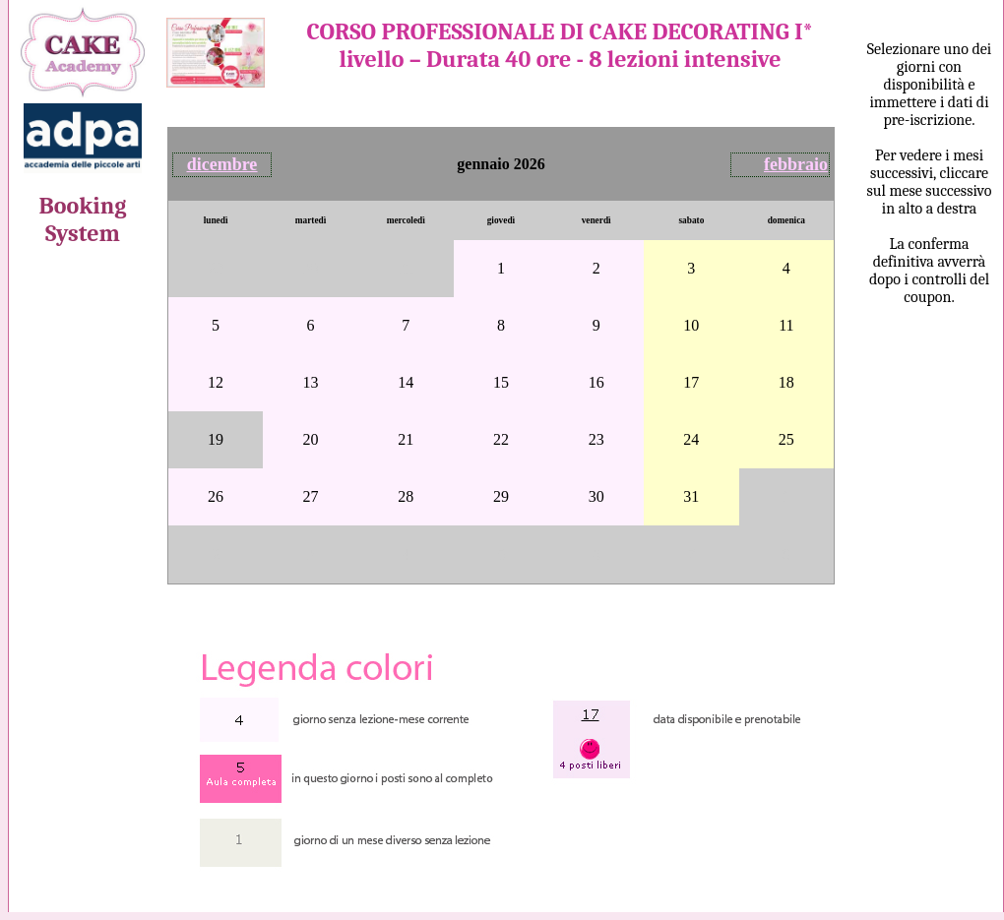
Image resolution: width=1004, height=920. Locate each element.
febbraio (796, 164)
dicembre (222, 164)
